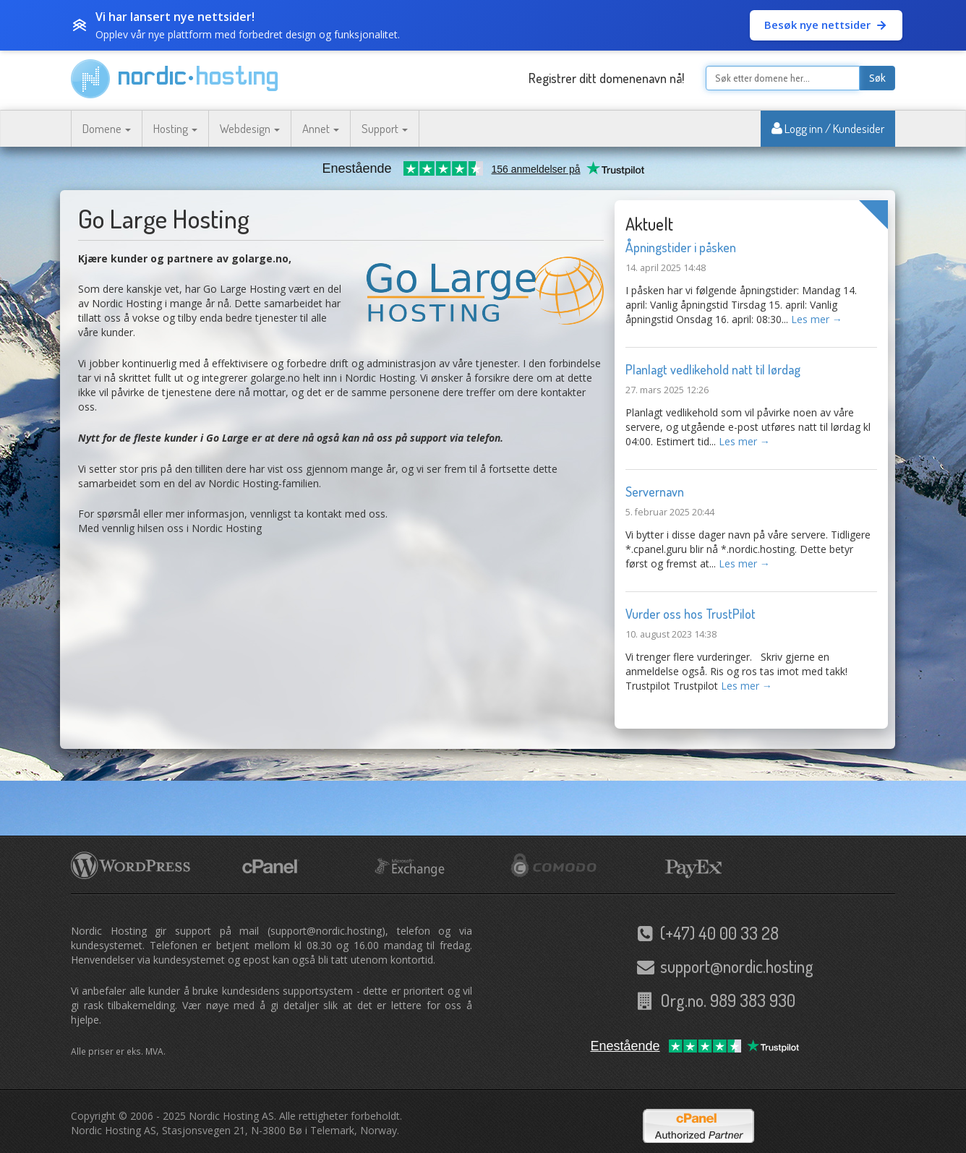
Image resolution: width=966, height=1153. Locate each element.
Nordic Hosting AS (231, 1116)
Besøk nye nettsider (826, 24)
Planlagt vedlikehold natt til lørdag (712, 369)
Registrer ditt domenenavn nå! (606, 78)
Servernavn (654, 492)
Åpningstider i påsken (680, 247)
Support (385, 128)
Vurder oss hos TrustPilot (690, 614)
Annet (320, 128)
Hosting (175, 128)
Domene (106, 128)
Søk (877, 78)
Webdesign (250, 128)
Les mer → (816, 319)
